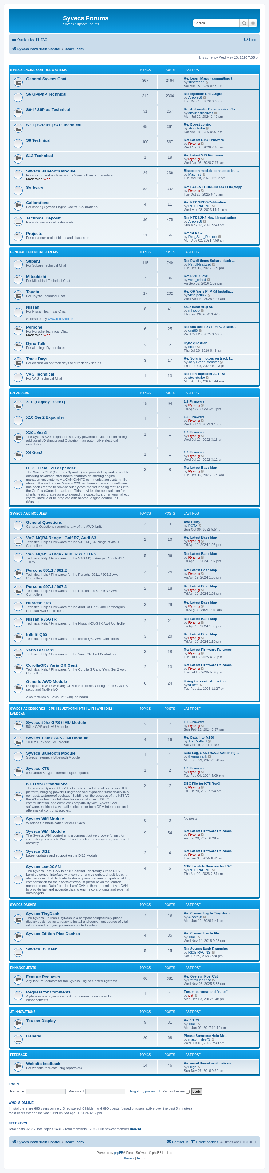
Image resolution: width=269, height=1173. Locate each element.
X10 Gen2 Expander (45, 417)
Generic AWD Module (46, 681)
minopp (194, 310)
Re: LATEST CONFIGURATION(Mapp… (215, 187)
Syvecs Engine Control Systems (38, 70)
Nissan (32, 307)
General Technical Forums (34, 252)
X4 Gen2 (34, 452)
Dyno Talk (35, 343)
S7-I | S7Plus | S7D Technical (53, 125)
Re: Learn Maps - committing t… (210, 78)
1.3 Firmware (194, 768)
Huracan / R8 (38, 603)
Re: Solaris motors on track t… (208, 358)
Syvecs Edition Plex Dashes (53, 933)
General (33, 1036)
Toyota (32, 292)
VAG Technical (40, 374)
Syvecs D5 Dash (41, 949)
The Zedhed (197, 741)
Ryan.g (194, 143)
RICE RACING (199, 206)
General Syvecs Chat (46, 79)
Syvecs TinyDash (42, 913)
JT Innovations (22, 1011)
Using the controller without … (208, 681)
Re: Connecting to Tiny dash (207, 913)
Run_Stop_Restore (202, 237)
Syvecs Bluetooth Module (50, 171)
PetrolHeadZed (199, 264)
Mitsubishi (36, 276)
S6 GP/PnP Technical (46, 94)
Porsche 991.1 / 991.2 (46, 570)
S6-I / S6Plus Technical (48, 109)
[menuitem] (41, 39)
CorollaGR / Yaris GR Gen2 (52, 665)
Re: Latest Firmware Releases (208, 649)
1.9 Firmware (194, 401)
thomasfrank (197, 756)
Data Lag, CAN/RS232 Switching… (211, 753)
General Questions (44, 522)
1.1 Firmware (194, 417)
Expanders (19, 393)
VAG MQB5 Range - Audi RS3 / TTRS (61, 554)
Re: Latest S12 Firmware (203, 155)
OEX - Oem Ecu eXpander (51, 468)
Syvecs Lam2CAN (43, 866)
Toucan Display (41, 1020)
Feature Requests (43, 976)
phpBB (118, 1153)
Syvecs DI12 (38, 851)
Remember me (176, 1091)
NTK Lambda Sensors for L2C (208, 866)
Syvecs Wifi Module (45, 818)
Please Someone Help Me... (205, 1035)
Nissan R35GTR (41, 619)
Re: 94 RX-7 (193, 233)
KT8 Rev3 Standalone (47, 784)
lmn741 (136, 1129)
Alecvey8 (195, 97)
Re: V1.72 (191, 1020)
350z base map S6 (198, 307)
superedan (196, 82)
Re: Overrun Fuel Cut (201, 976)
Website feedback (43, 1063)
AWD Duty (192, 522)
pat (191, 995)
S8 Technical (38, 140)
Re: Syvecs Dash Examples (206, 948)
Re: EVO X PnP (196, 276)
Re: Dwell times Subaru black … (209, 261)
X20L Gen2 (36, 432)
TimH (192, 937)
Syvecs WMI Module (45, 831)
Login (14, 1084)
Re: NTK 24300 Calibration (205, 202)
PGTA (192, 525)
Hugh (192, 1067)
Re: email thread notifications (207, 1063)
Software (34, 187)
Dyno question (195, 343)
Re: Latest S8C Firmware (204, 140)
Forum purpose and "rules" (206, 991)
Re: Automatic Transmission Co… (211, 109)
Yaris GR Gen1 (40, 650)
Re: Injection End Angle (203, 94)
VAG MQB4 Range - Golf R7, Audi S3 (61, 537)
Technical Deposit (43, 218)
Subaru (33, 261)
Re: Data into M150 (199, 737)
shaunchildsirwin (200, 113)
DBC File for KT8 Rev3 (202, 783)
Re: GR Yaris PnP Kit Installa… (208, 291)
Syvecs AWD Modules (28, 513)
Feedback (18, 1054)
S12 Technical (39, 155)
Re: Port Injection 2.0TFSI (204, 374)
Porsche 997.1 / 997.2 (46, 586)
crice (192, 347)
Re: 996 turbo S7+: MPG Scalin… (210, 327)
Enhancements (23, 968)
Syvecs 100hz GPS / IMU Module (57, 738)
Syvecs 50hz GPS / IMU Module (56, 722)
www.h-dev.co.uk (60, 319)
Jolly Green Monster (203, 362)
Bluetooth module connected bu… (211, 170)
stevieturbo (196, 128)
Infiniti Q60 (36, 634)
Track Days (37, 359)
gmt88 (193, 330)
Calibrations (37, 202)
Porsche (34, 327)
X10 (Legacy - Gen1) (45, 402)
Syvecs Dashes (23, 904)
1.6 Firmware (194, 722)
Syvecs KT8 (37, 768)
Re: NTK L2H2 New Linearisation (210, 217)
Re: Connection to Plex (202, 933)
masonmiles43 (199, 1039)
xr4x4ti (193, 685)
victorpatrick (197, 295)
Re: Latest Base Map (200, 467)
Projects (34, 233)
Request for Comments (48, 992)
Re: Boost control (198, 124)
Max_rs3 (194, 174)
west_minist (197, 280)
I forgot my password (144, 1091)
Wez (46, 179)
